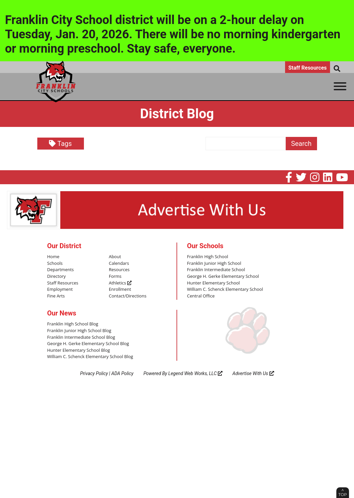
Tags (60, 144)
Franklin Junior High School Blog (79, 330)
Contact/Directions (128, 296)
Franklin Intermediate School (216, 269)
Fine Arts (56, 296)
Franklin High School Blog (72, 324)
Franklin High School (207, 256)
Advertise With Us (253, 373)
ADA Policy (122, 373)
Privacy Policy (94, 373)
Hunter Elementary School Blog (78, 350)
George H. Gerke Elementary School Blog (88, 343)
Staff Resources (307, 68)
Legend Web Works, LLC (195, 373)
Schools (55, 263)
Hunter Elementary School (213, 283)
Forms (115, 276)
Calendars (119, 263)
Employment (60, 289)
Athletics (120, 283)
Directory (56, 276)
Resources (119, 269)
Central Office (201, 296)
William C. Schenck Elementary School (225, 289)
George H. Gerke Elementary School (223, 276)
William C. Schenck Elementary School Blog (90, 356)
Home (53, 256)
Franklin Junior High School (214, 263)
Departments (60, 269)
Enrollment (120, 289)
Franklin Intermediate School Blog (81, 337)
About (115, 256)
